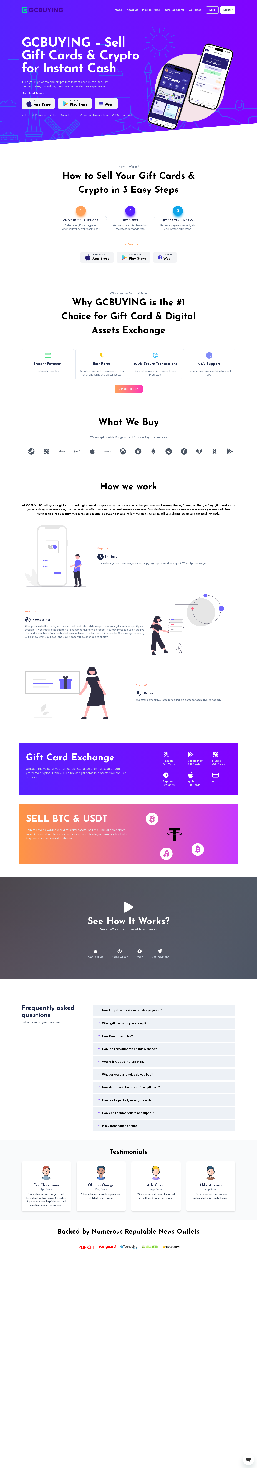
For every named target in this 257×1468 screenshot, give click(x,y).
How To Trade (151, 10)
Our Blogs (195, 10)
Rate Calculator (174, 10)
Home (118, 10)
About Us (132, 10)
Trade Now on (128, 244)
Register (228, 10)
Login (212, 10)
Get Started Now (128, 389)
